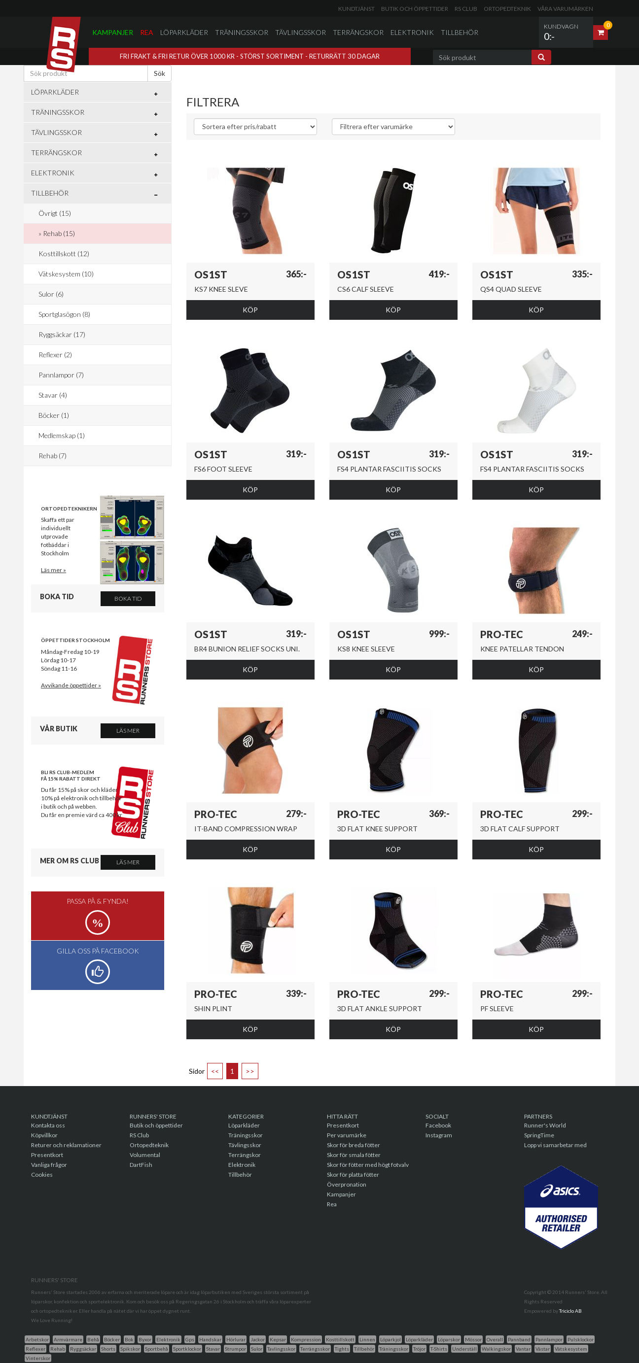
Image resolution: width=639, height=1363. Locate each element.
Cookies (42, 1174)
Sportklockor (187, 1349)
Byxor (145, 1339)
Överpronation (346, 1184)
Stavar (213, 1349)
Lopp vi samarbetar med (555, 1145)
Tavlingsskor (281, 1349)
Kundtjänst (356, 8)
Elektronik (412, 32)
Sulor (256, 1349)
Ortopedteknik (507, 8)
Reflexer (35, 1349)
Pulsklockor (581, 1339)
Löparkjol (390, 1339)
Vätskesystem (571, 1349)
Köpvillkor (44, 1135)
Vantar (523, 1349)
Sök (159, 73)
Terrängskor (358, 32)
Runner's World (545, 1125)
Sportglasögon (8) (64, 314)
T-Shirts (438, 1349)
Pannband (519, 1339)
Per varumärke (346, 1135)
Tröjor (419, 1349)
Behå (93, 1339)
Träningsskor (241, 32)
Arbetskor (37, 1339)
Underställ (464, 1349)
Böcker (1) (53, 415)
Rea (146, 32)
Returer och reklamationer (66, 1145)
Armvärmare (68, 1339)
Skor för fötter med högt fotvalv (368, 1164)
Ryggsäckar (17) (61, 334)
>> (250, 1071)
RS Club (466, 8)
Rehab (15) (59, 233)
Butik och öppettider (414, 8)
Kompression (306, 1339)
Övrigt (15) (54, 213)
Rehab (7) (52, 455)
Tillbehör (459, 32)
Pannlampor (549, 1339)
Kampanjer (112, 32)
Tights (342, 1349)
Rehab (57, 1349)
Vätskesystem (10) (66, 274)
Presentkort (47, 1155)
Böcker (112, 1339)
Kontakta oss (48, 1125)
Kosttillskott (340, 1339)
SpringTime (539, 1135)
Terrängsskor (315, 1349)
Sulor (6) (51, 294)
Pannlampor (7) (61, 375)
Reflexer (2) (55, 354)
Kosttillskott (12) (63, 253)
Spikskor (130, 1349)
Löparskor (449, 1339)
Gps (189, 1339)
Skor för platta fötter (353, 1174)
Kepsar (278, 1339)
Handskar (210, 1339)
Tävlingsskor (300, 32)
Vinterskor (38, 1358)
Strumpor (235, 1349)
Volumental (145, 1155)
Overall (495, 1339)
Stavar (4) (52, 395)
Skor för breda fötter (353, 1145)
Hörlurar (236, 1339)
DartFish (141, 1164)
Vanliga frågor (49, 1164)
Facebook (438, 1125)
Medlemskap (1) (61, 435)
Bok (129, 1339)
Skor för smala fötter (354, 1155)
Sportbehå (156, 1349)
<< (215, 1071)
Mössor (473, 1339)
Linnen (367, 1339)
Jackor (257, 1339)
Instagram (439, 1135)
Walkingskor (496, 1349)
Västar (542, 1349)
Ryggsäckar (83, 1349)
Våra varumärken (565, 8)
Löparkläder (184, 32)
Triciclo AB (570, 1311)
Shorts (108, 1349)
